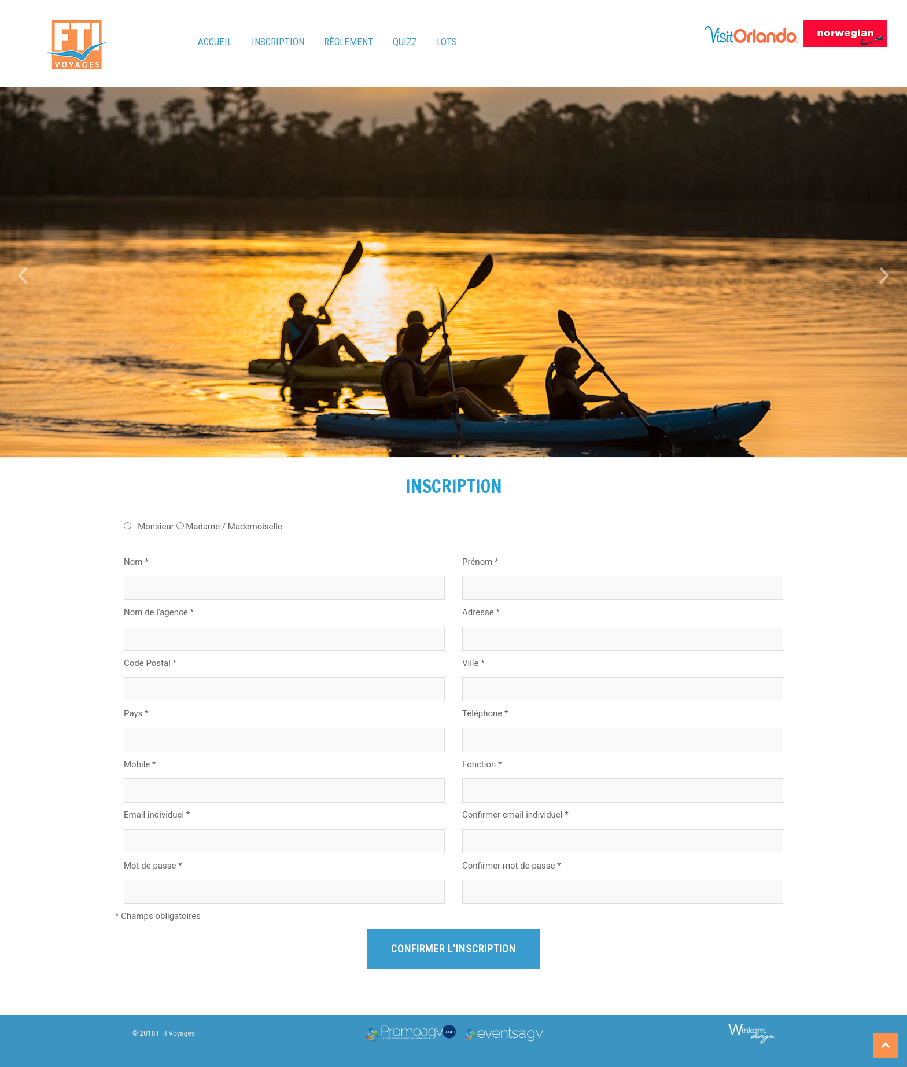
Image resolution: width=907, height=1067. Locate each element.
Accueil (215, 41)
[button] (22, 272)
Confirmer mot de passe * (511, 865)
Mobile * (140, 764)
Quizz (405, 41)
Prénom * (480, 562)
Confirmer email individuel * (515, 815)
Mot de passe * (153, 865)
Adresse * (481, 612)
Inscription (278, 41)
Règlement (348, 41)
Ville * (473, 663)
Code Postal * (150, 663)
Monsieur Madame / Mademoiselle (203, 526)
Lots (447, 41)
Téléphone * (485, 713)
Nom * (136, 562)
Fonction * (482, 764)
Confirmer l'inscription (453, 949)
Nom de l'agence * (159, 612)
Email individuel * (157, 815)
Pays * (136, 713)
